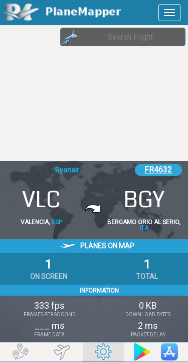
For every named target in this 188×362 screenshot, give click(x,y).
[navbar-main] (169, 12)
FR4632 (158, 169)
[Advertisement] (80, 93)
